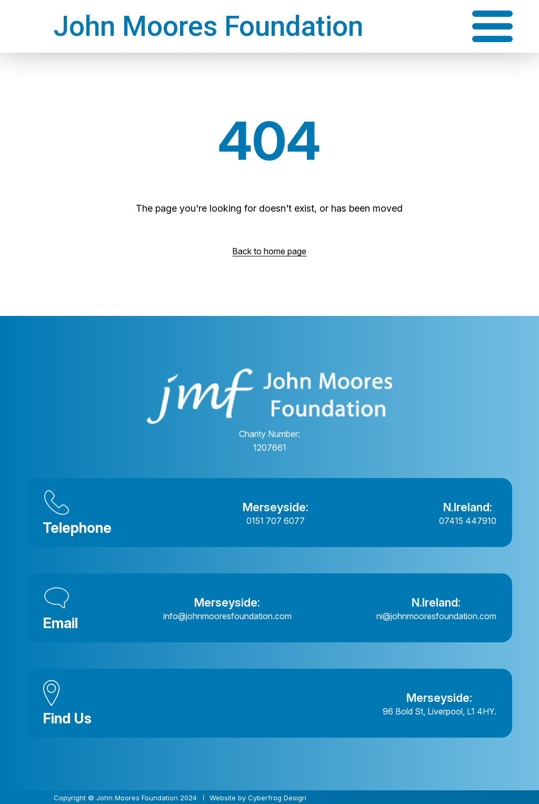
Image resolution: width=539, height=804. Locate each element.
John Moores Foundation (208, 27)
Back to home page (269, 251)
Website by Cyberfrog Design (257, 797)
